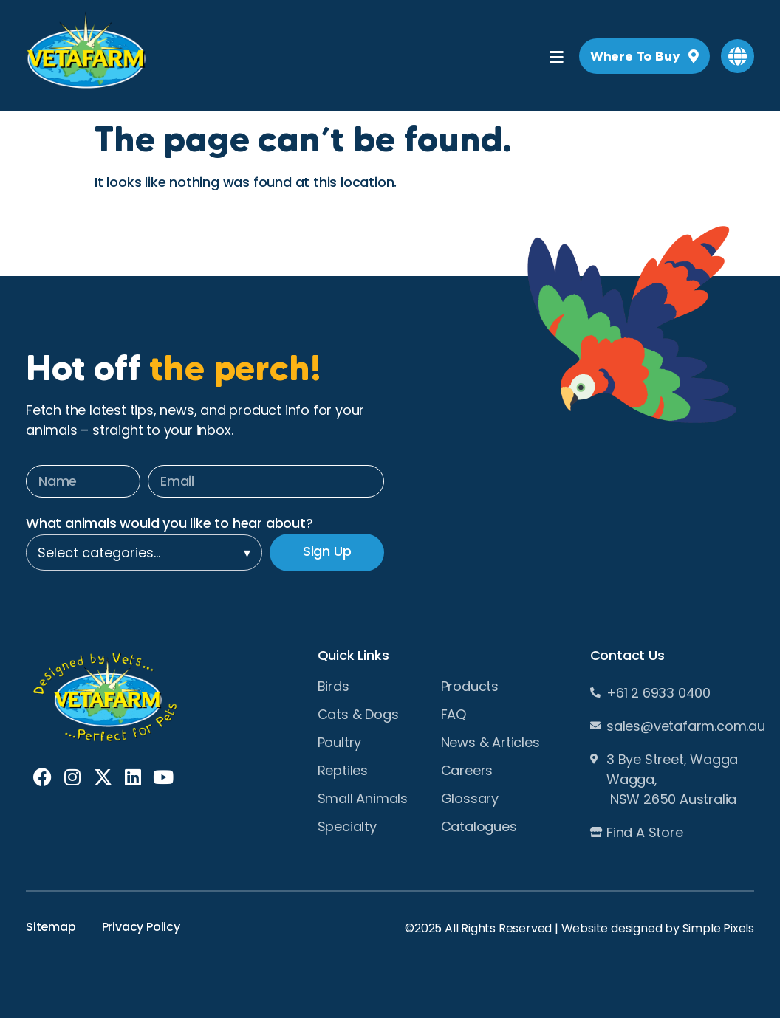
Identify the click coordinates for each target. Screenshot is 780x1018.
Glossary (470, 798)
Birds (333, 686)
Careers (467, 770)
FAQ (453, 714)
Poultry (340, 742)
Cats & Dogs (358, 714)
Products (470, 686)
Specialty (347, 826)
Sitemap (51, 926)
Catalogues (479, 826)
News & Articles (490, 742)
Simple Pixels (718, 928)
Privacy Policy (141, 926)
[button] (737, 56)
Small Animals (363, 798)
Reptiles (343, 770)
